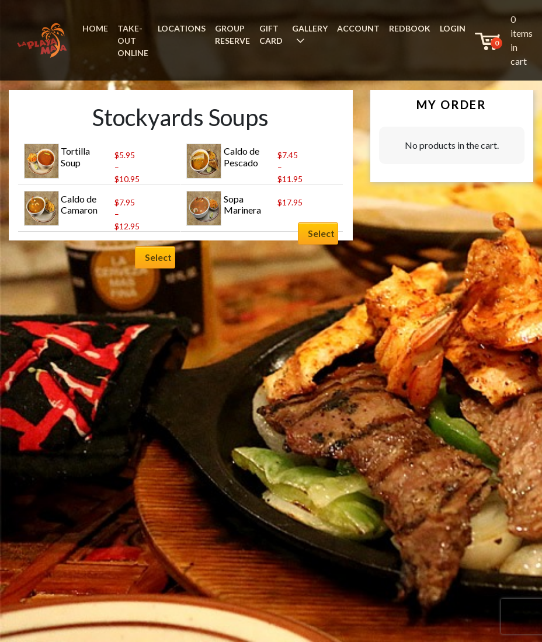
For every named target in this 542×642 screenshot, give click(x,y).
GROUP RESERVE (232, 34)
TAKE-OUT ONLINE (132, 40)
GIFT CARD (271, 34)
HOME (95, 28)
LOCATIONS (182, 28)
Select (158, 257)
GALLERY (310, 28)
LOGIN (452, 28)
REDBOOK (409, 28)
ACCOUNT (358, 28)
